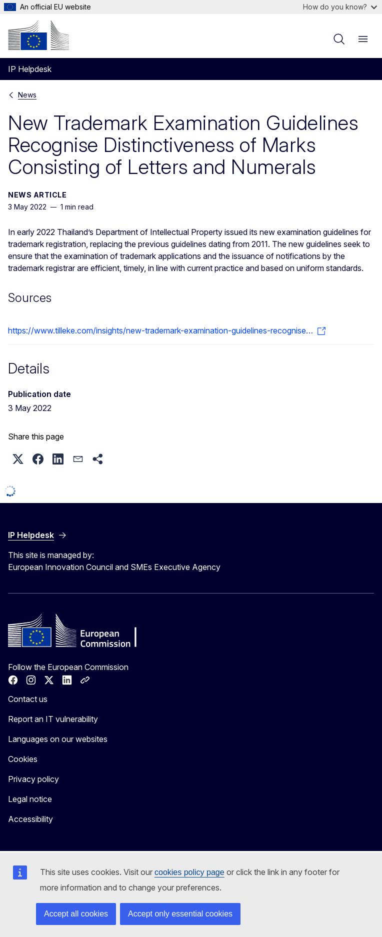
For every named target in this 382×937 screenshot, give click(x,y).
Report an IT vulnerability (53, 719)
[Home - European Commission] (38, 35)
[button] (18, 459)
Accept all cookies (76, 914)
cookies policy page (189, 872)
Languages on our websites (58, 739)
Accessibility (30, 819)
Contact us (28, 699)
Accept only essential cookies (180, 914)
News (27, 94)
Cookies (23, 759)
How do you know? (340, 6)
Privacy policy (33, 779)
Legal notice (30, 799)
